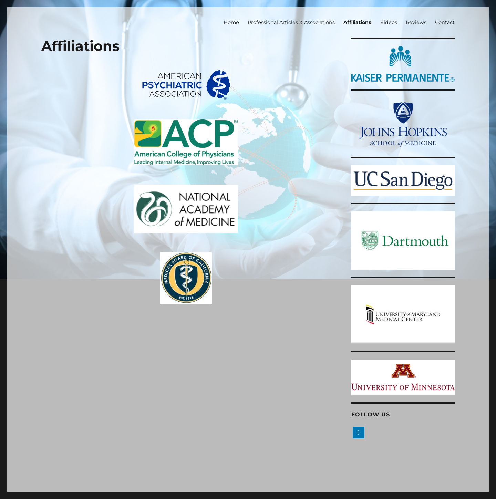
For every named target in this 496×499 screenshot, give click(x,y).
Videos (388, 22)
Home (231, 22)
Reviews (416, 22)
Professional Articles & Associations (291, 22)
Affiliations (357, 22)
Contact (445, 22)
